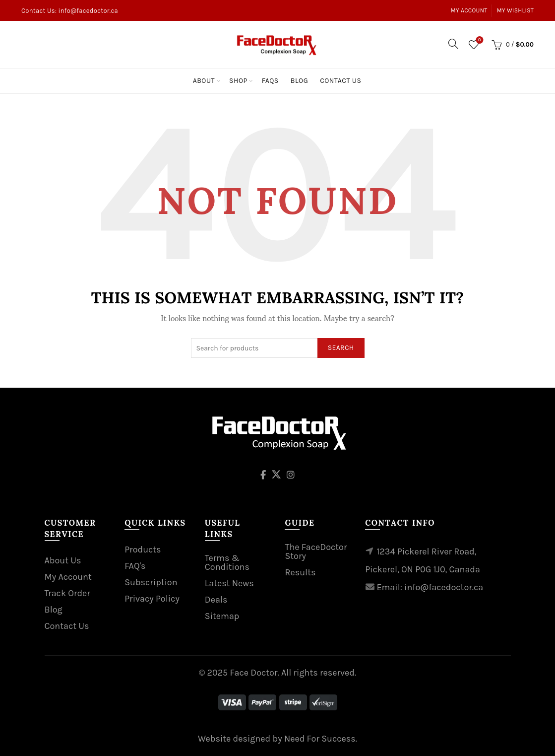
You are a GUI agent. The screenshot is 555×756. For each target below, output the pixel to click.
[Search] (453, 43)
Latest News (229, 583)
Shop (238, 80)
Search (341, 348)
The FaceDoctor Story (316, 551)
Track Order (67, 593)
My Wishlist (515, 10)
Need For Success (320, 738)
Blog (299, 80)
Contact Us (340, 80)
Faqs (270, 80)
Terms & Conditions (227, 562)
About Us (63, 560)
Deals (216, 599)
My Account (469, 10)
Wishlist (478, 40)
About (204, 80)
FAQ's (134, 565)
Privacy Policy (152, 598)
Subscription (150, 582)
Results (300, 572)
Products (142, 549)
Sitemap (222, 616)
